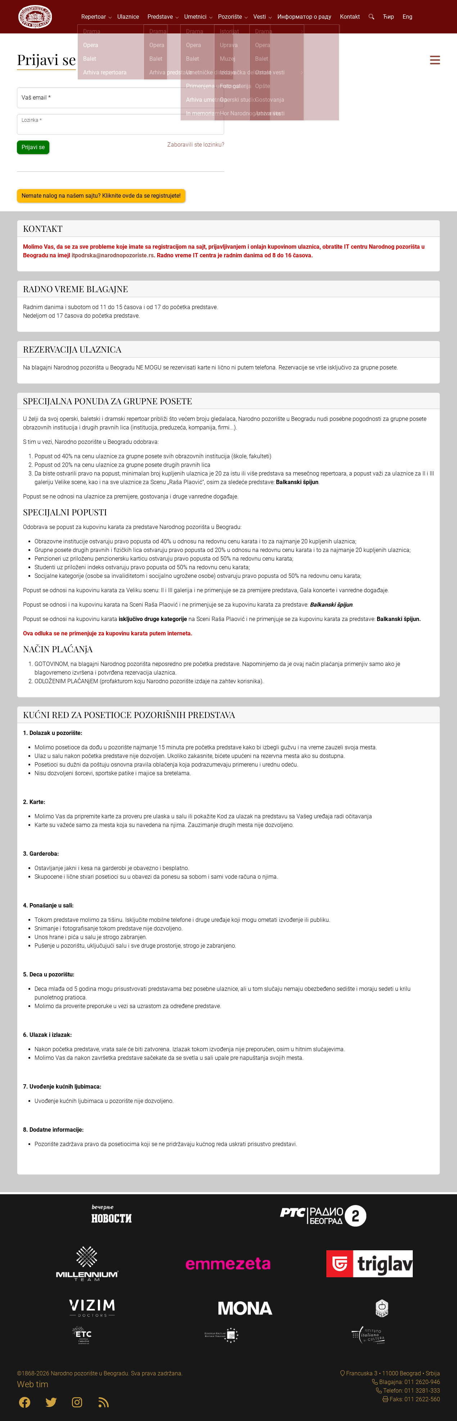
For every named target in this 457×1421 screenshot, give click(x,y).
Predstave (163, 17)
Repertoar (96, 17)
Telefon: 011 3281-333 (411, 1390)
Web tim (32, 1384)
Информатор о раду (306, 17)
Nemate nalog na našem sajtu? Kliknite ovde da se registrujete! (101, 198)
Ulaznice (129, 17)
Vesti (262, 17)
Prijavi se (33, 149)
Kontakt (351, 17)
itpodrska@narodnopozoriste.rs (113, 257)
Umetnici (198, 17)
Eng (409, 17)
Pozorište (233, 17)
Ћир (389, 17)
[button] (435, 63)
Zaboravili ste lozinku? (195, 147)
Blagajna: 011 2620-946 (409, 1382)
